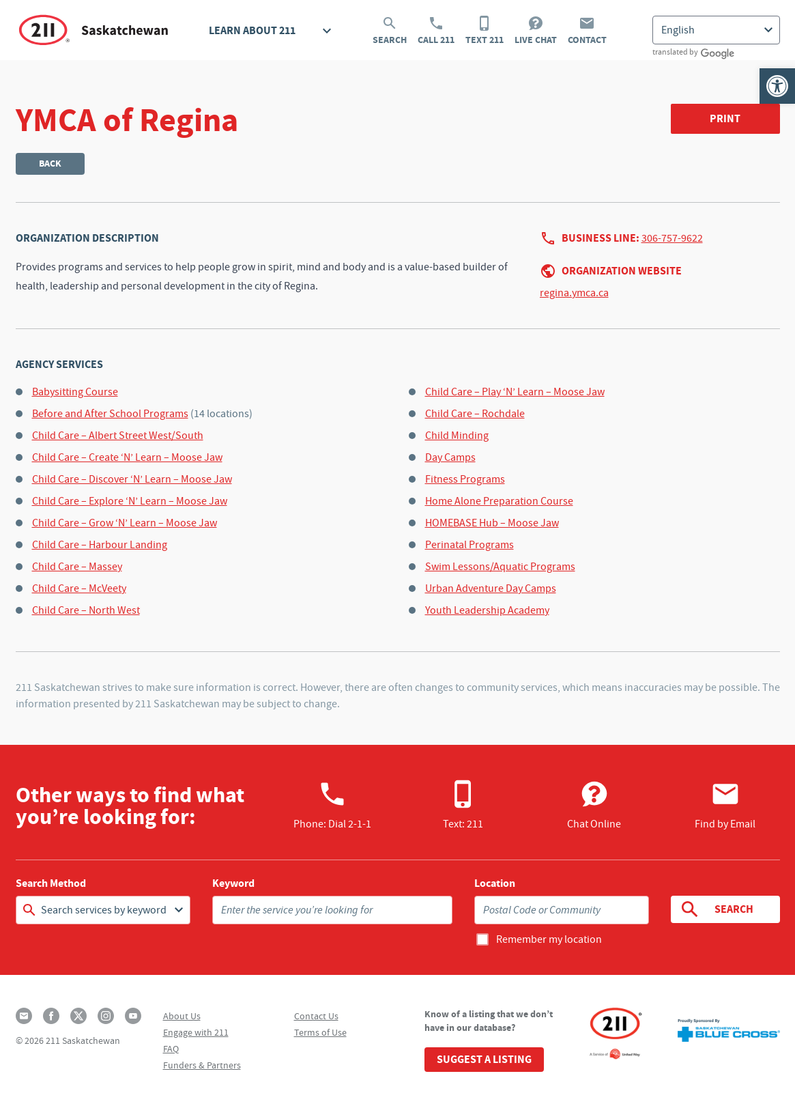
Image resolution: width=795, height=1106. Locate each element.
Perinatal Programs (469, 545)
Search (390, 30)
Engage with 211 (196, 1032)
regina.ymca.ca (574, 293)
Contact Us (316, 1016)
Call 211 (436, 30)
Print (725, 118)
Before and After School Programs (110, 414)
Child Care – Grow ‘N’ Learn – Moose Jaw (124, 523)
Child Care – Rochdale (475, 414)
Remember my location (549, 939)
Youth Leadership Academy (487, 610)
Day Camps (450, 457)
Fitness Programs (465, 479)
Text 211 (484, 30)
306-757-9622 (672, 238)
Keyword (233, 883)
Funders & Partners (202, 1065)
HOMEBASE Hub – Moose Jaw (492, 523)
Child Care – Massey (77, 566)
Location (494, 883)
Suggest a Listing (484, 1059)
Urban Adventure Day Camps (490, 588)
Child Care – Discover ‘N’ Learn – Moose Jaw (132, 479)
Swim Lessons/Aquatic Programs (500, 566)
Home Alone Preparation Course (499, 501)
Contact (587, 30)
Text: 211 (463, 805)
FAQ (171, 1049)
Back (50, 163)
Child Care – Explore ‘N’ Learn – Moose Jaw (129, 501)
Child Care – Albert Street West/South (117, 435)
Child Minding (457, 435)
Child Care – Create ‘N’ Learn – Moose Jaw (127, 457)
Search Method (51, 883)
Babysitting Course (75, 392)
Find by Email (725, 805)
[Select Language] (716, 30)
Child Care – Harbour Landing (99, 545)
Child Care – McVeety (79, 588)
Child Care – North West (86, 610)
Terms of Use (320, 1032)
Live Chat (536, 30)
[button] (777, 86)
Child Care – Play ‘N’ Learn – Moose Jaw (515, 392)
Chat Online (594, 805)
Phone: (332, 805)
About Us (182, 1016)
